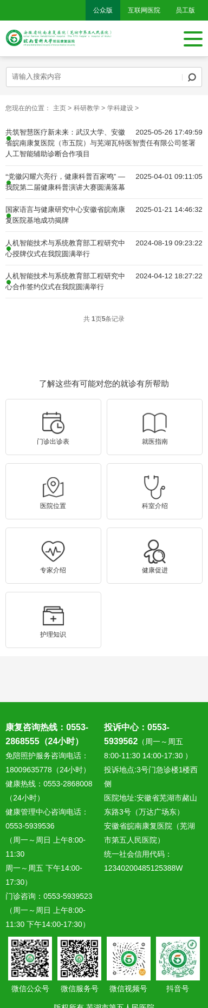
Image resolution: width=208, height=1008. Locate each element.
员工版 (185, 10)
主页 (59, 108)
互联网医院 (144, 10)
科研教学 (87, 108)
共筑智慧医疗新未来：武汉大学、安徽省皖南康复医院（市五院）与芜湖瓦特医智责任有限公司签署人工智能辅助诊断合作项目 (100, 143)
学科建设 (120, 108)
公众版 (103, 10)
